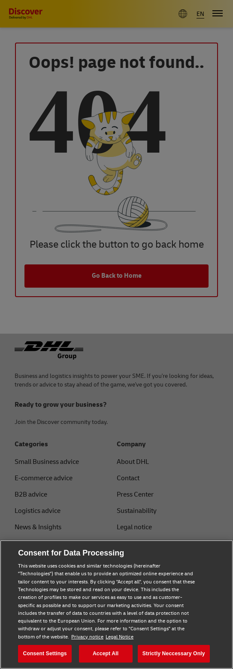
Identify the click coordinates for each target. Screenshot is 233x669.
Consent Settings (45, 654)
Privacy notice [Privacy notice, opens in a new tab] (87, 637)
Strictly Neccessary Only (173, 654)
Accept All (105, 654)
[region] (116, 604)
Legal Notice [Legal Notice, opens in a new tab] (119, 637)
